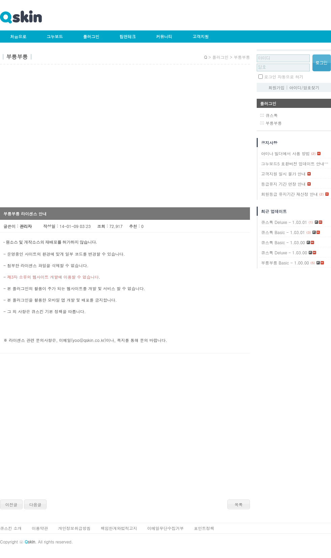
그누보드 (55, 36)
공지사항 (269, 142)
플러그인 (91, 36)
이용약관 (40, 528)
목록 (239, 504)
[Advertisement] (63, 138)
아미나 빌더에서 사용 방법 (285, 153)
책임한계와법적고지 (119, 528)
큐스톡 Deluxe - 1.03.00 (284, 252)
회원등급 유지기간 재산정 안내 (289, 194)
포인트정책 (204, 528)
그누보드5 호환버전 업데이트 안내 (292, 163)
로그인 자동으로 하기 (283, 76)
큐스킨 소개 (11, 528)
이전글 (11, 504)
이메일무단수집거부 (165, 528)
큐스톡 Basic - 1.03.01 (283, 232)
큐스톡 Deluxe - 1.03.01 (284, 222)
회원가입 (276, 87)
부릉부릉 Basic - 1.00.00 (285, 262)
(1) (328, 163)
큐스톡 (271, 115)
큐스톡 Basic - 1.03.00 (283, 242)
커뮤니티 (164, 36)
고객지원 (201, 36)
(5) (312, 262)
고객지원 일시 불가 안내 (283, 174)
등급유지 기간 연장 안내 (283, 184)
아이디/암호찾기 (304, 87)
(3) (308, 232)
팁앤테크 (128, 36)
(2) (313, 153)
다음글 (35, 504)
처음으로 (18, 36)
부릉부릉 (273, 123)
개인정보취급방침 (74, 528)
